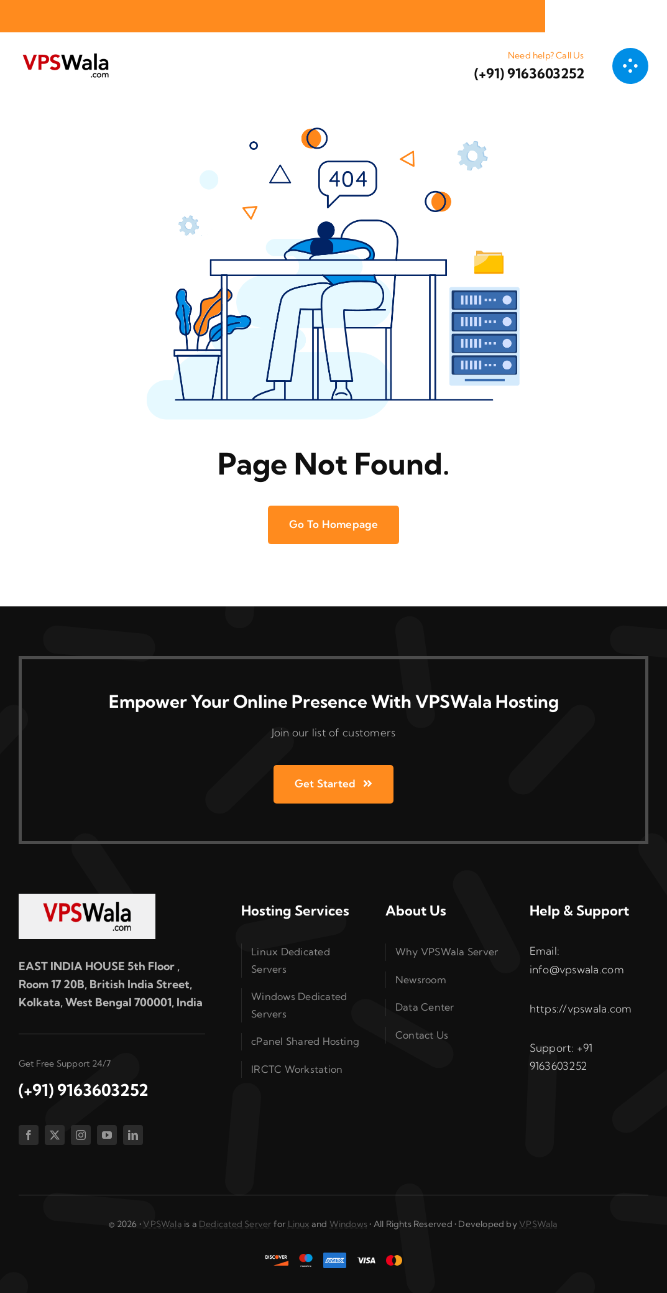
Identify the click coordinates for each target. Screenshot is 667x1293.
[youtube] (107, 1135)
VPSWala (162, 1224)
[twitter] (55, 1135)
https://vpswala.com (581, 1008)
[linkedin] (133, 1135)
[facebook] (29, 1135)
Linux (299, 1224)
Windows (348, 1224)
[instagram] (81, 1135)
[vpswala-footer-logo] (87, 899)
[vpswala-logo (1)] (65, 56)
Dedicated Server (235, 1224)
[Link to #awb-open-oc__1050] (630, 66)
